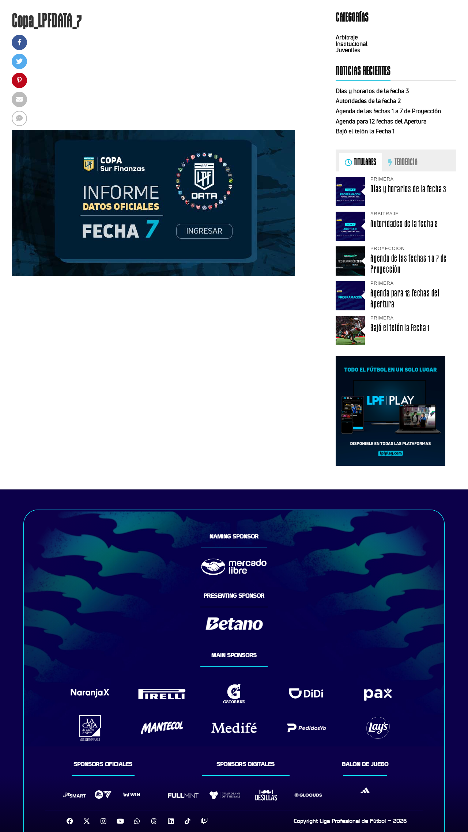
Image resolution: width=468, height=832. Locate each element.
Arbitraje (347, 37)
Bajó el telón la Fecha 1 (365, 131)
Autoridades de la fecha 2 (368, 101)
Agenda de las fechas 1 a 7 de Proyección (388, 111)
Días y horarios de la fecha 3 (372, 91)
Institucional (351, 44)
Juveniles (348, 50)
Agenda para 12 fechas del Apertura (381, 121)
